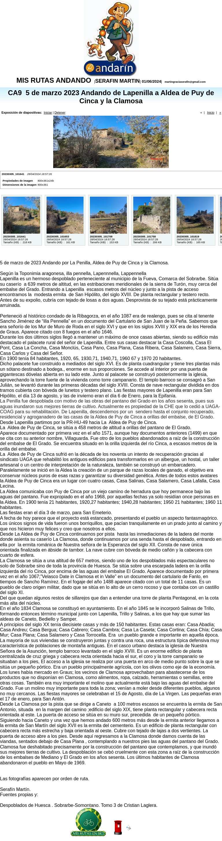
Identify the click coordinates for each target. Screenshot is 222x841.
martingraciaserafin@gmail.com (185, 81)
